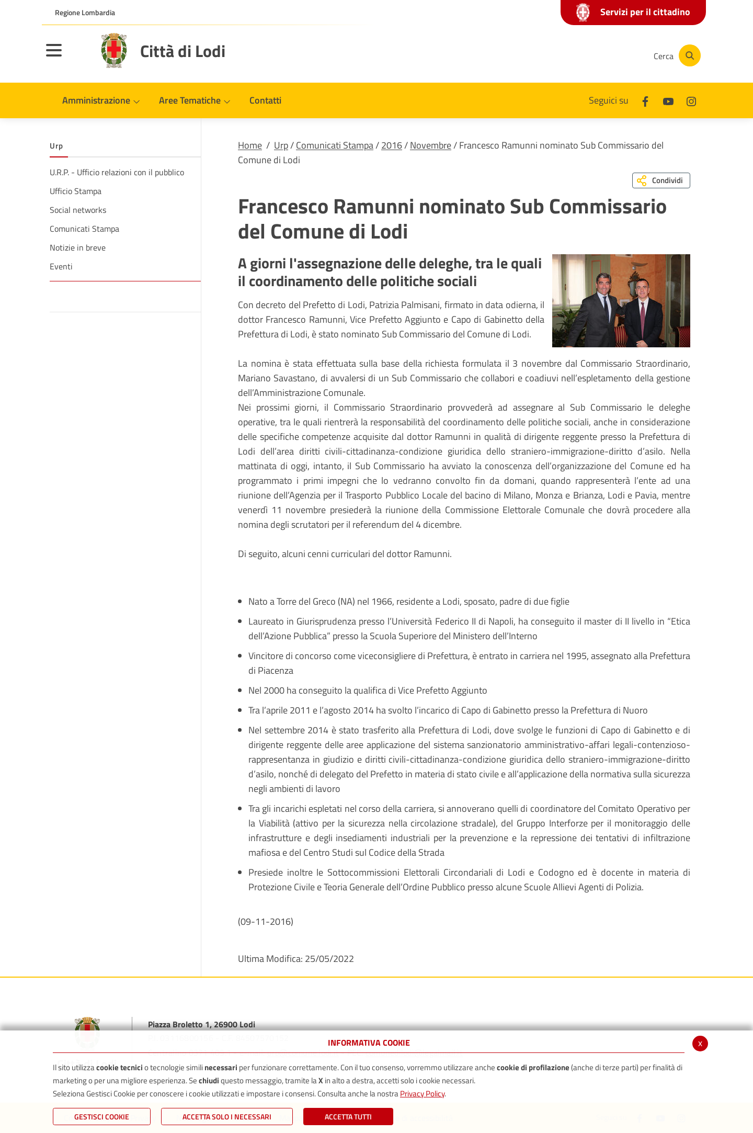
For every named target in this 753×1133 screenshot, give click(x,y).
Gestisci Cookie (101, 1116)
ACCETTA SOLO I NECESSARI (226, 1116)
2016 (391, 145)
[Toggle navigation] (67, 57)
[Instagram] (603, 55)
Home (250, 145)
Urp (281, 145)
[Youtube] (572, 55)
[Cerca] (676, 55)
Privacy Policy (422, 1093)
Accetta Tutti (348, 1116)
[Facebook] (540, 55)
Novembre (430, 145)
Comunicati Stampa (334, 145)
